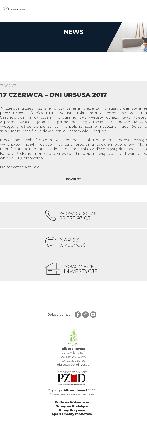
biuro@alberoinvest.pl (73, 365)
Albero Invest (75, 390)
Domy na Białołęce (72, 406)
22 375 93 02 (76, 360)
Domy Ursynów (72, 410)
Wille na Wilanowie (72, 402)
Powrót (73, 179)
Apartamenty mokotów (71, 414)
